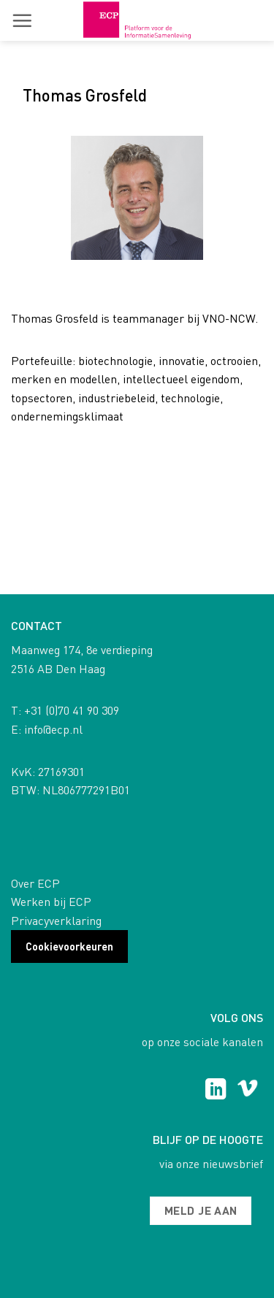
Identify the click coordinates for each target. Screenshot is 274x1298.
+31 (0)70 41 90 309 (71, 710)
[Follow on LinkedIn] (216, 1090)
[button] (22, 20)
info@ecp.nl (53, 729)
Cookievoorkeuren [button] (69, 946)
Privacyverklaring (56, 920)
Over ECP (35, 883)
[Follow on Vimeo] (247, 1090)
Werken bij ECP (51, 901)
